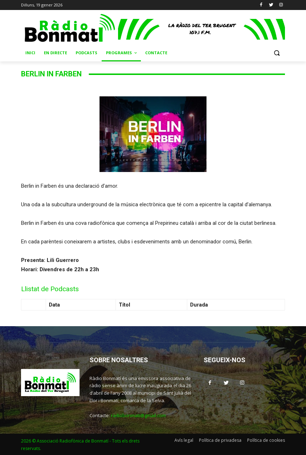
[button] (276, 53)
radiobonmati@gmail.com (138, 415)
